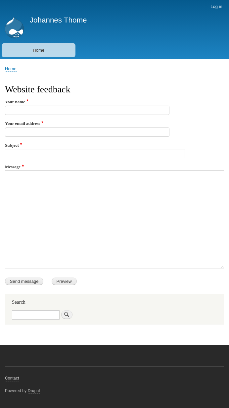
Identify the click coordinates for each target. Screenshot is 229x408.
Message (13, 166)
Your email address (22, 123)
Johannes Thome (58, 20)
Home (38, 50)
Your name (15, 101)
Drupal (34, 390)
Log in (216, 6)
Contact (12, 378)
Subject (12, 145)
